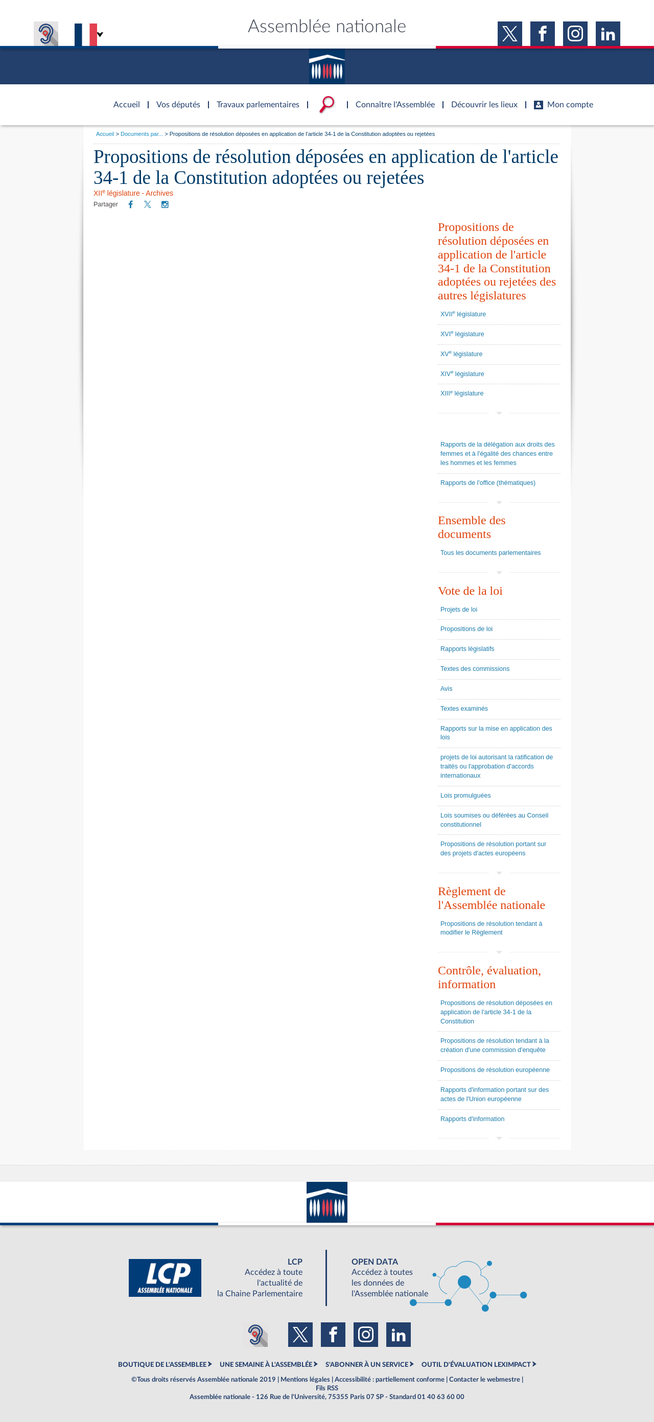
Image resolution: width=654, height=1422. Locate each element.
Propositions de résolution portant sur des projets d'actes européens (493, 849)
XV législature (461, 353)
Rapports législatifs (467, 648)
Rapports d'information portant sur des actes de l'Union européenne (494, 1094)
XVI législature (462, 334)
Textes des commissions (474, 668)
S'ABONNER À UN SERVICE (366, 1365)
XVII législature (463, 314)
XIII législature (461, 393)
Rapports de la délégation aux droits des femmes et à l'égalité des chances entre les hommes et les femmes (497, 454)
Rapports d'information (472, 1119)
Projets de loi (458, 609)
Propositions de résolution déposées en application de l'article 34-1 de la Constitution (496, 1012)
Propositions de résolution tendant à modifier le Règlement (491, 928)
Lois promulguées (465, 795)
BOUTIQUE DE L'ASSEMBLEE (162, 1365)
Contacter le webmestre (484, 1380)
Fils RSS (327, 1388)
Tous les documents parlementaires (490, 552)
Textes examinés (464, 708)
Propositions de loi (466, 629)
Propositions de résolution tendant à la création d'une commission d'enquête (494, 1045)
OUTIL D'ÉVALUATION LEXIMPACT (476, 1365)
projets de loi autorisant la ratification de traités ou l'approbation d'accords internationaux (496, 766)
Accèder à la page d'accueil (123, 98)
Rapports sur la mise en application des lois (496, 733)
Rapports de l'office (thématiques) (487, 482)
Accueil (105, 134)
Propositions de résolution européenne (495, 1070)
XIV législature (462, 373)
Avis (446, 688)
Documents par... (142, 134)
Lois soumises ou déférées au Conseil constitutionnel (494, 820)
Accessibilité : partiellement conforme (390, 1380)
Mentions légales (305, 1380)
